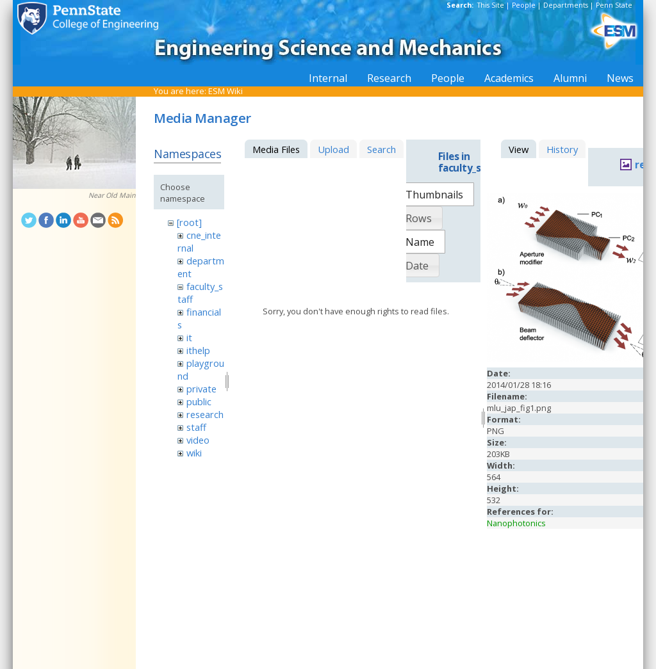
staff (196, 427)
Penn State (614, 5)
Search (381, 149)
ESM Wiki (225, 91)
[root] (189, 222)
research (205, 414)
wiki (194, 452)
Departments (565, 5)
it (189, 337)
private (201, 388)
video (197, 439)
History (562, 149)
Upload (333, 149)
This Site (490, 5)
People (524, 5)
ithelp (198, 350)
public (198, 401)
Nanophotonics (516, 523)
